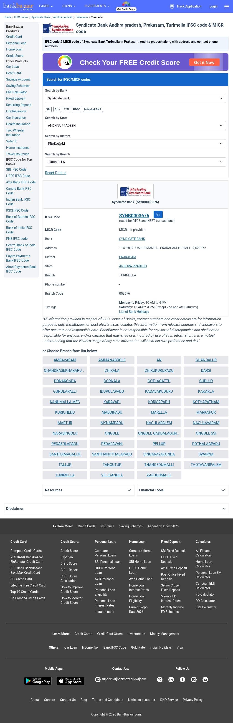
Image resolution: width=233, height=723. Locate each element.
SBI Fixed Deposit (173, 551)
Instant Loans (104, 612)
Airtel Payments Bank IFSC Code (21, 269)
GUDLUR (206, 381)
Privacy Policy (193, 700)
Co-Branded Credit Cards (27, 598)
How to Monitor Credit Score (71, 600)
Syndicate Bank (40, 17)
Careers (49, 700)
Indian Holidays (161, 647)
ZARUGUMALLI (159, 475)
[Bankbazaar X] (160, 679)
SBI (48, 109)
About (34, 700)
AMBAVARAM (65, 360)
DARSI (206, 370)
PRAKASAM (127, 257)
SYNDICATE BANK (132, 239)
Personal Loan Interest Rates (105, 603)
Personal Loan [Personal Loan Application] (16, 43)
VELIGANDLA (112, 475)
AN (159, 360)
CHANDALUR (206, 360)
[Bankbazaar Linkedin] (171, 679)
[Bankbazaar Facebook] (183, 679)
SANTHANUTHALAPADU (112, 454)
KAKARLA (206, 391)
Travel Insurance (17, 154)
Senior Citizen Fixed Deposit (170, 588)
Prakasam (82, 17)
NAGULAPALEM (159, 423)
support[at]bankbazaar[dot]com (120, 679)
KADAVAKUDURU (159, 391)
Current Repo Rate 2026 (138, 609)
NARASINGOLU (65, 433)
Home (7, 17)
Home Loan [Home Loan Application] (14, 49)
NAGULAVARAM (206, 423)
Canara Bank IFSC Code (18, 191)
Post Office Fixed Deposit (173, 577)
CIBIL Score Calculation (69, 578)
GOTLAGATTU (159, 381)
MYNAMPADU (112, 423)
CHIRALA (111, 370)
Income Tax (90, 647)
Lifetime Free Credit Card (28, 585)
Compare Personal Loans (106, 553)
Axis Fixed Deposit (174, 568)
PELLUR (159, 444)
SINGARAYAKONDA (159, 454)
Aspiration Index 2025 (163, 526)
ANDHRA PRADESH (133, 266)
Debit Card (13, 73)
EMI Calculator (16, 92)
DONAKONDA (65, 381)
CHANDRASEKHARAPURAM (65, 370)
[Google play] (38, 681)
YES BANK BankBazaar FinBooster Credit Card (26, 559)
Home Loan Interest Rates (139, 588)
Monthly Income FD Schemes (172, 609)
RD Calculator (205, 601)
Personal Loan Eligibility (105, 592)
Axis (57, 109)
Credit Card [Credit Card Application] (14, 36)
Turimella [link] (97, 17)
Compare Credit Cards (26, 551)
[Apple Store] (70, 681)
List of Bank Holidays (134, 311)
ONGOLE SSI (206, 433)
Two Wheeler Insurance (15, 133)
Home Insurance (17, 147)
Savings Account (18, 79)
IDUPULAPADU (112, 391)
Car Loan (12, 66)
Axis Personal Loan (104, 581)
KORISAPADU (159, 402)
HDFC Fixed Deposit (169, 559)
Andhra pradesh (62, 17)
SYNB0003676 (134, 215)
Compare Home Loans (140, 553)
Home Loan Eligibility (137, 598)
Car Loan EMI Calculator (205, 586)
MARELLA (159, 412)
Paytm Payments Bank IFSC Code (18, 258)
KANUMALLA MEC (65, 402)
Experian (67, 557)
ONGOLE (112, 433)
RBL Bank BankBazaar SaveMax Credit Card (26, 570)
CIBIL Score (69, 563)
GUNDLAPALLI (65, 391)
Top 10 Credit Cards (24, 592)
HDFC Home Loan (138, 570)
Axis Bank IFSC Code (21, 182)
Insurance (107, 526)
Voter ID (12, 141)
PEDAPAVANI (112, 444)
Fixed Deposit (15, 98)
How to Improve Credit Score (72, 589)
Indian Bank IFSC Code (18, 202)
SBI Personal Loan (108, 562)
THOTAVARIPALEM (206, 465)
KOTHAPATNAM (206, 402)
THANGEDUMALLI (159, 465)
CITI (66, 109)
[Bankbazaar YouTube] (206, 679)
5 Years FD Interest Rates (170, 598)
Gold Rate (138, 647)
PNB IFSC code (17, 238)
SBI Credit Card (21, 579)
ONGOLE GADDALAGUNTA (159, 433)
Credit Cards (86, 526)
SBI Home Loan (140, 562)
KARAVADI (112, 402)
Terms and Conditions (107, 700)
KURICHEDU (65, 412)
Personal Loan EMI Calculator (209, 575)
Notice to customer (141, 700)
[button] (158, 214)
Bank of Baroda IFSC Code (20, 219)
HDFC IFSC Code (18, 176)
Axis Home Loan (140, 579)
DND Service (169, 700)
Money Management (164, 634)
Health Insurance (18, 124)
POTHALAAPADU (206, 444)
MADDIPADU (112, 412)
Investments (136, 634)
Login (214, 6)
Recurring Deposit (18, 105)
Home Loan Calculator (204, 564)
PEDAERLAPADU (64, 444)
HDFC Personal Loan (105, 570)
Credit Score (69, 551)
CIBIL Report (69, 570)
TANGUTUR (112, 465)
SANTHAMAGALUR (65, 454)
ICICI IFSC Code (17, 210)
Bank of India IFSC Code (19, 230)
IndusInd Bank (93, 109)
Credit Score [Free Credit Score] (14, 56)
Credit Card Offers (110, 634)
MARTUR (65, 423)
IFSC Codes (21, 17)
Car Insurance (16, 117)
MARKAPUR (206, 412)
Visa (180, 647)
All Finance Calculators (204, 553)
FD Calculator (205, 594)
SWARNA (206, 454)
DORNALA (112, 381)
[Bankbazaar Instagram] (194, 679)
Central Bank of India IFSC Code (20, 247)
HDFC (76, 109)
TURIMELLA (65, 475)
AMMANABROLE (112, 360)
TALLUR (64, 465)
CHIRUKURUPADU (158, 370)
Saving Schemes (18, 86)
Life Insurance (16, 111)
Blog (84, 700)
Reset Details (55, 173)
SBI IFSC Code (16, 169)
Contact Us (68, 700)
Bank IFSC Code (114, 647)
